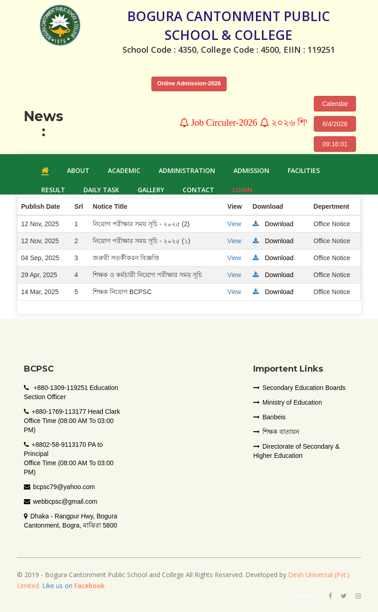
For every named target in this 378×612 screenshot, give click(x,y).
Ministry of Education (287, 402)
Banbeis (269, 417)
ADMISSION (251, 170)
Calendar (335, 103)
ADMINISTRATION (187, 170)
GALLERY (151, 189)
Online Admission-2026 (189, 83)
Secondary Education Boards (299, 387)
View (234, 224)
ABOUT (78, 170)
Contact (198, 189)
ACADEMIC (124, 170)
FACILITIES (304, 170)
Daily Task (101, 189)
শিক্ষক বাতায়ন (276, 431)
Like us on (72, 585)
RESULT (53, 189)
